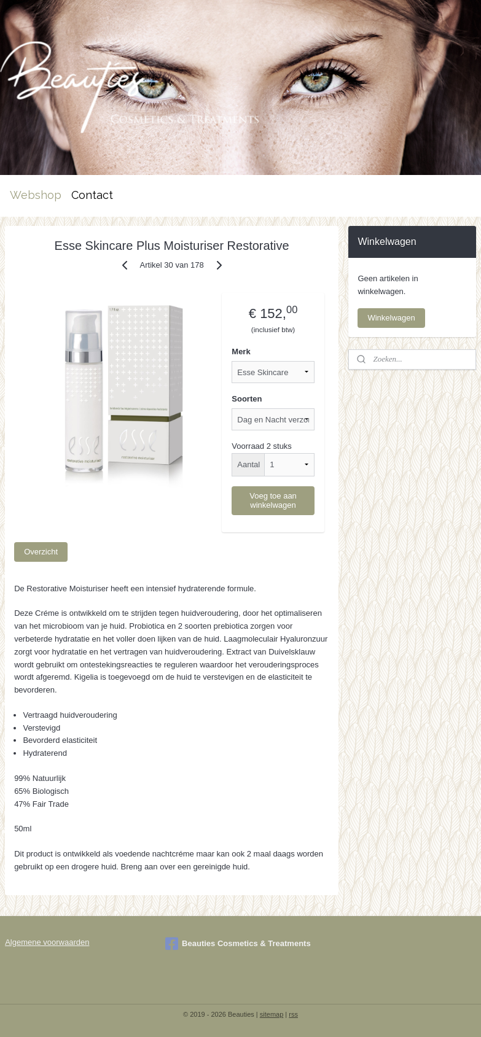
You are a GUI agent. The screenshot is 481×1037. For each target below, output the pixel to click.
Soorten (247, 398)
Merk (241, 351)
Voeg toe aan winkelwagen (273, 500)
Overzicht (41, 551)
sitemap (272, 1014)
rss (293, 1014)
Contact (92, 194)
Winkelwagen (391, 317)
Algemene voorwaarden (47, 942)
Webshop (35, 194)
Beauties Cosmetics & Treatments (238, 943)
